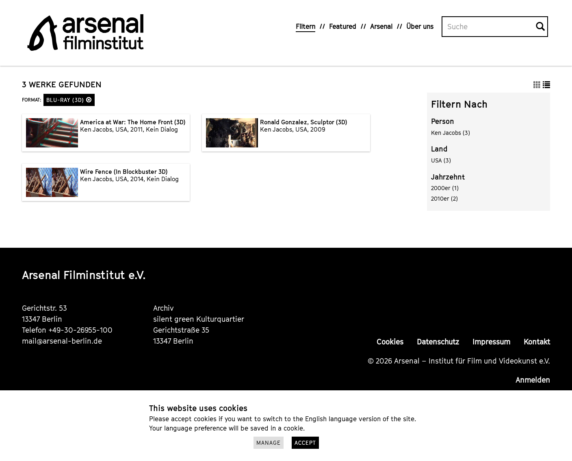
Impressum (491, 342)
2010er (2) (444, 198)
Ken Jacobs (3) (450, 132)
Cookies (390, 342)
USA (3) (441, 160)
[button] (89, 99)
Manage (268, 442)
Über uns (419, 26)
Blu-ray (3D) (69, 100)
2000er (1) (445, 187)
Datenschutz (438, 342)
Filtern (305, 26)
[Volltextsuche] (489, 27)
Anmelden (533, 380)
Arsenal (381, 26)
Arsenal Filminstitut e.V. (84, 274)
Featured (342, 26)
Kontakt (537, 342)
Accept (305, 442)
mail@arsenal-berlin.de (62, 341)
